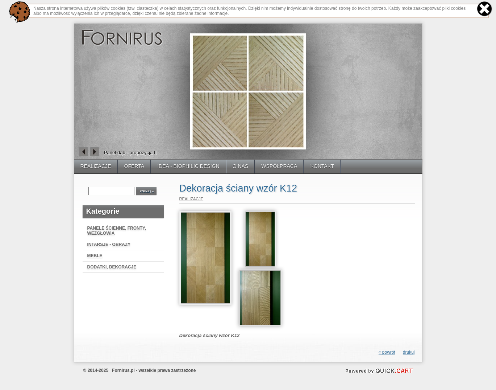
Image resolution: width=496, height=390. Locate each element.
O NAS (241, 166)
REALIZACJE (95, 166)
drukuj (409, 352)
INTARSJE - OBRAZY (109, 244)
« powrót (387, 352)
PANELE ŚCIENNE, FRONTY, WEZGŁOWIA (116, 231)
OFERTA (134, 166)
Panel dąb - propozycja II (130, 152)
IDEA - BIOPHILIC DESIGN (188, 166)
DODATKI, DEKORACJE (112, 267)
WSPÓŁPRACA (279, 166)
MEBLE (95, 255)
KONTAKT (322, 166)
